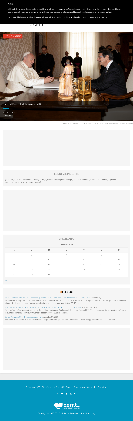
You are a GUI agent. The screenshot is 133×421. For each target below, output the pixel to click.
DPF (38, 387)
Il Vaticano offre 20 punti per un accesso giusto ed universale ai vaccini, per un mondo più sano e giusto (47, 298)
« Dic (7, 280)
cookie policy (105, 12)
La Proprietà (58, 387)
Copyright (91, 387)
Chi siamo (30, 387)
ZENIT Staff (7, 115)
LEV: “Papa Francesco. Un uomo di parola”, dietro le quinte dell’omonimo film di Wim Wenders (43, 307)
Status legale (79, 387)
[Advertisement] (66, 148)
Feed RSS (67, 292)
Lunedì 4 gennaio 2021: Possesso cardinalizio (24, 317)
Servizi (69, 387)
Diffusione (46, 387)
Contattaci (102, 387)
